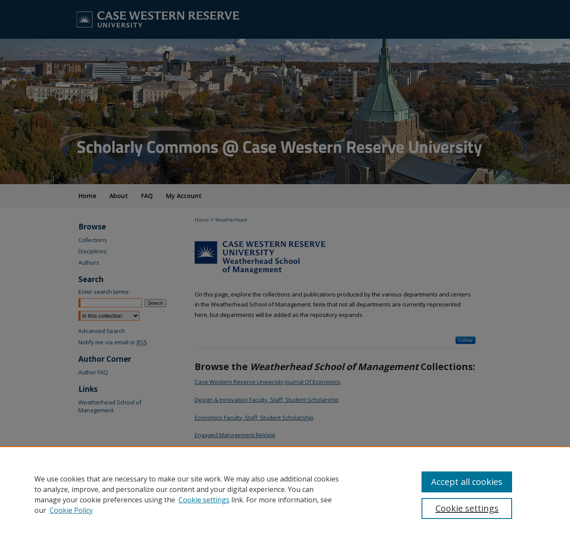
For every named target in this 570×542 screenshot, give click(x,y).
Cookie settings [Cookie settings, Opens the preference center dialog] (467, 508)
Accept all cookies (467, 482)
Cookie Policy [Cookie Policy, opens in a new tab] (71, 510)
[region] (285, 494)
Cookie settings (204, 500)
